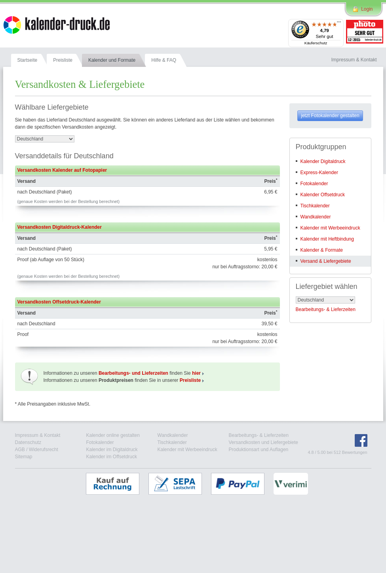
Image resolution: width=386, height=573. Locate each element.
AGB (20, 449)
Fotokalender (314, 183)
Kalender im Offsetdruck (111, 456)
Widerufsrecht (43, 449)
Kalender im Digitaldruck (112, 449)
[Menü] (339, 23)
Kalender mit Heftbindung (327, 239)
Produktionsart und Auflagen (259, 449)
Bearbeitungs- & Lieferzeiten (326, 309)
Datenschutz (28, 442)
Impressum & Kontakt (38, 435)
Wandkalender (315, 217)
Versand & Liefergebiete (325, 261)
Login (367, 9)
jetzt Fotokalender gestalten (330, 115)
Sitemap (23, 456)
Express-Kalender (319, 172)
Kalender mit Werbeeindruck (330, 228)
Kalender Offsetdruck (322, 194)
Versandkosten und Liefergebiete (263, 442)
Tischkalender (315, 206)
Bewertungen (354, 452)
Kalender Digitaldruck (323, 161)
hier (196, 373)
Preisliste (190, 380)
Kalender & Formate (321, 250)
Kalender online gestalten (113, 435)
